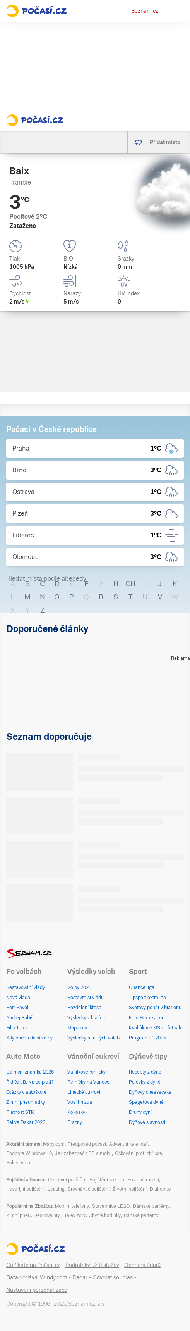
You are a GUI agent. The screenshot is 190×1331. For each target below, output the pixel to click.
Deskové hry (47, 1215)
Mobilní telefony (72, 1206)
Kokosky (76, 1112)
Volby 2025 (79, 987)
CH (130, 584)
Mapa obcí (78, 1028)
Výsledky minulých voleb (93, 1038)
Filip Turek (17, 1028)
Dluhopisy (160, 1189)
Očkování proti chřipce (138, 1153)
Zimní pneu (18, 1215)
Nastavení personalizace (36, 1290)
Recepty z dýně (145, 1072)
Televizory (75, 1215)
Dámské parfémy (151, 1206)
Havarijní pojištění (25, 1189)
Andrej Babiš (19, 1017)
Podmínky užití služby (92, 1265)
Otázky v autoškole (26, 1092)
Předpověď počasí (87, 1144)
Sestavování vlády (25, 987)
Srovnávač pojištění (89, 1189)
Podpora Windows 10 (29, 1153)
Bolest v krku (19, 1162)
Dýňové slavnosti (147, 1122)
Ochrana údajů (142, 1265)
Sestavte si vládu (85, 997)
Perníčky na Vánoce (88, 1082)
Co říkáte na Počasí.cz (33, 1265)
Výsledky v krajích (86, 1017)
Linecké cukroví (83, 1092)
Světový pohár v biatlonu (155, 1007)
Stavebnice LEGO (111, 1206)
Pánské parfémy (141, 1215)
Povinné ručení (143, 1180)
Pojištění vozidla (106, 1180)
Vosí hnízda (79, 1102)
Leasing (56, 1189)
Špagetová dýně (146, 1102)
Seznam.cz (144, 11)
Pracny (74, 1122)
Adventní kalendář (128, 1144)
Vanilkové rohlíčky (86, 1072)
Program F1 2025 (147, 1038)
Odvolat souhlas (112, 1277)
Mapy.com (54, 1144)
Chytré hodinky (105, 1215)
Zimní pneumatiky (25, 1102)
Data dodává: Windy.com (36, 1277)
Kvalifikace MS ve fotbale (156, 1028)
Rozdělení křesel (85, 1007)
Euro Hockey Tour (147, 1017)
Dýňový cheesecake (150, 1092)
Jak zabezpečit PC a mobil (83, 1153)
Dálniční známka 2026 (30, 1072)
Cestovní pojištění (67, 1180)
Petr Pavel (17, 1007)
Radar (79, 1277)
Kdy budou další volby (29, 1038)
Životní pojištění (130, 1189)
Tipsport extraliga (147, 997)
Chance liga (141, 987)
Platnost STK (20, 1112)
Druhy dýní (140, 1112)
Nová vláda (18, 997)
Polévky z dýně (145, 1082)
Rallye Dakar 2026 (25, 1122)
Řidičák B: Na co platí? (30, 1082)
